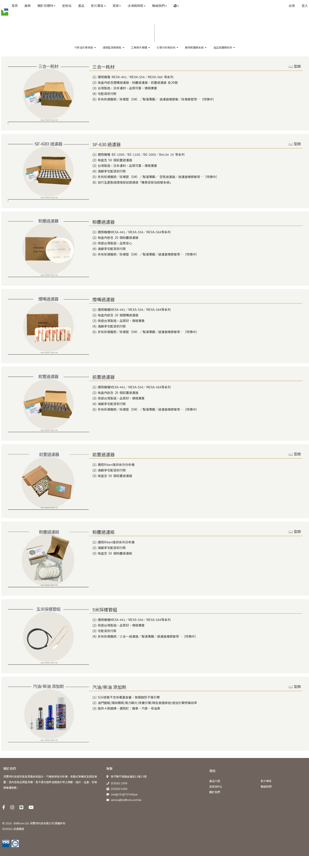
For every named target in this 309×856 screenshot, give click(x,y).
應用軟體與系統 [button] (196, 47)
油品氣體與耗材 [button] (224, 47)
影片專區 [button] (98, 5)
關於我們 (9, 768)
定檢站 (66, 5)
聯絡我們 (266, 786)
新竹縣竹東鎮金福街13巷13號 (129, 776)
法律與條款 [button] (136, 5)
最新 (28, 5)
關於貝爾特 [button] (46, 5)
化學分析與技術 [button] (167, 47)
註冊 (292, 5)
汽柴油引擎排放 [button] (85, 47)
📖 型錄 (294, 66)
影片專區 (266, 781)
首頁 (15, 5)
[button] (176, 5)
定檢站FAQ (215, 786)
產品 (81, 5)
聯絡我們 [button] (159, 5)
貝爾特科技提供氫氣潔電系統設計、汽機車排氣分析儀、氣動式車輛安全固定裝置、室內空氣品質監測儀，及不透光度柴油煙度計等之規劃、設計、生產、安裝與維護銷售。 (50, 781)
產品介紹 (214, 781)
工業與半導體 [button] (140, 47)
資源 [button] (116, 5)
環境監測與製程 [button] (113, 47)
